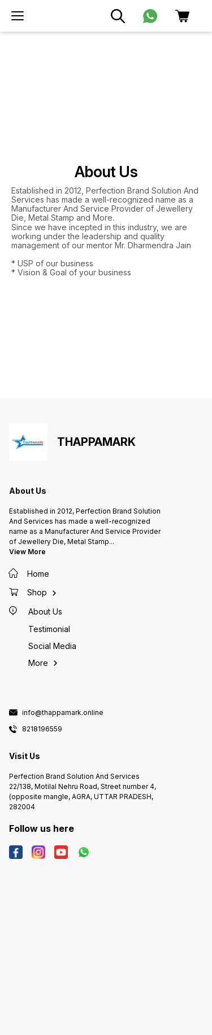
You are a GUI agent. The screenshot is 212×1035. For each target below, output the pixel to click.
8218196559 (42, 729)
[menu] (17, 16)
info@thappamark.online (62, 713)
